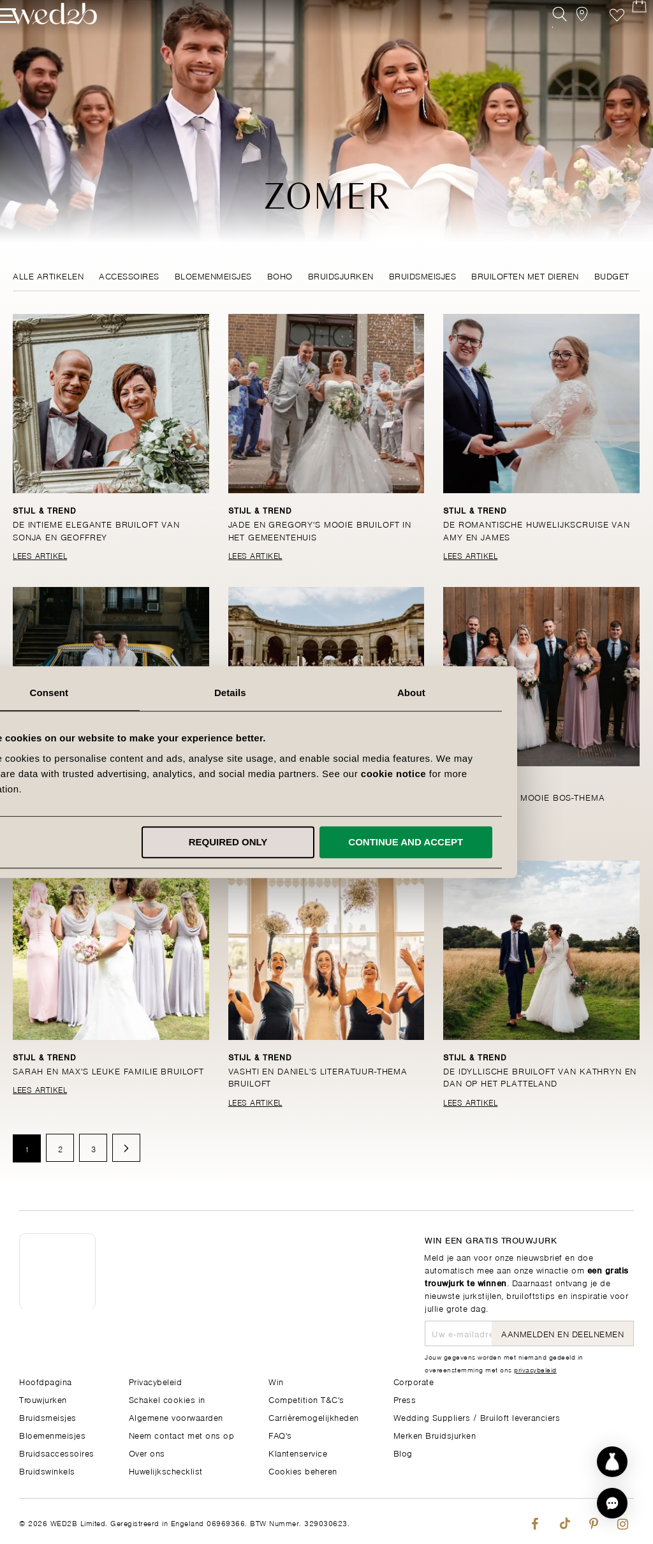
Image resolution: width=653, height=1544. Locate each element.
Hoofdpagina (45, 1381)
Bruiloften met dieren (525, 275)
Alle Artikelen (48, 275)
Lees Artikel (40, 555)
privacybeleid (535, 1369)
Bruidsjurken (341, 275)
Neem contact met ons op (182, 1434)
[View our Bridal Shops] (569, 36)
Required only (324, 841)
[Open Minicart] (626, 36)
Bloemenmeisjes (213, 275)
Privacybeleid (155, 1381)
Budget (611, 275)
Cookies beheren (302, 1470)
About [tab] (508, 692)
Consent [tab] (145, 692)
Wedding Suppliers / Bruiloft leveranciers (477, 1416)
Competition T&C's (306, 1398)
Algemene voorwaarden (176, 1416)
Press (404, 1398)
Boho (280, 275)
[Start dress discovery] (612, 1461)
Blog (403, 1452)
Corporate (413, 1381)
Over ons (147, 1452)
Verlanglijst (598, 36)
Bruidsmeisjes (423, 275)
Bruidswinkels (47, 1470)
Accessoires (129, 275)
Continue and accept (502, 841)
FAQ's (280, 1434)
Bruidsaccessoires (56, 1452)
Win (276, 1381)
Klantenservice (297, 1452)
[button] (612, 1503)
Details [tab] (326, 692)
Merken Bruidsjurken (434, 1434)
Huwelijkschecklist (166, 1470)
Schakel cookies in (167, 1398)
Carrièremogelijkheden (313, 1416)
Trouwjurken (43, 1398)
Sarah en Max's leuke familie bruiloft (110, 1070)
